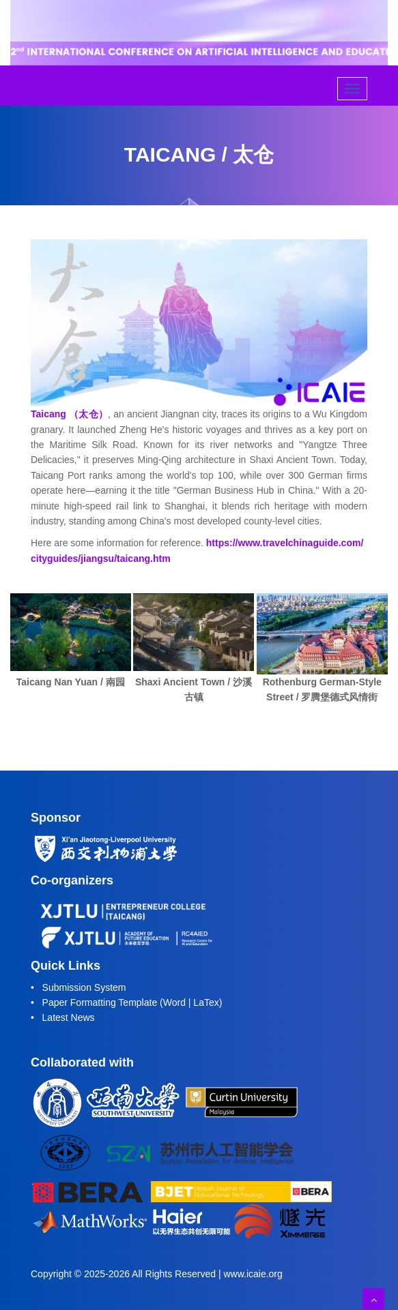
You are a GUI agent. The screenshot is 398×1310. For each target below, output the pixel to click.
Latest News (68, 1017)
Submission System (84, 987)
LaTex (205, 1002)
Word (174, 1002)
